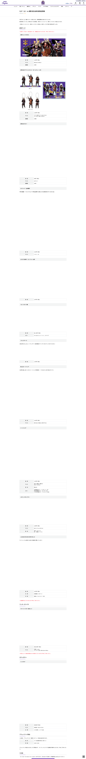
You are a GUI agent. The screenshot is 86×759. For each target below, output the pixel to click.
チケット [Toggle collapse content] (34, 6)
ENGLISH (83, 0)
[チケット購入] (79, 3)
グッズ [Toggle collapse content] (39, 6)
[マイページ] (76, 3)
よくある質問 (78, 0)
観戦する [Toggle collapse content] (28, 6)
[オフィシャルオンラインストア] (83, 3)
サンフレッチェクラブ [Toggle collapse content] (55, 6)
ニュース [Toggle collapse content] (15, 6)
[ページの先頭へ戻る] (83, 756)
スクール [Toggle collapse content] (67, 6)
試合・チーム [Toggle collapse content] (22, 6)
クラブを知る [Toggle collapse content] (45, 6)
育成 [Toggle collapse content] (62, 6)
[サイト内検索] (71, 6)
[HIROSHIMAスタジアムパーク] (69, 3)
